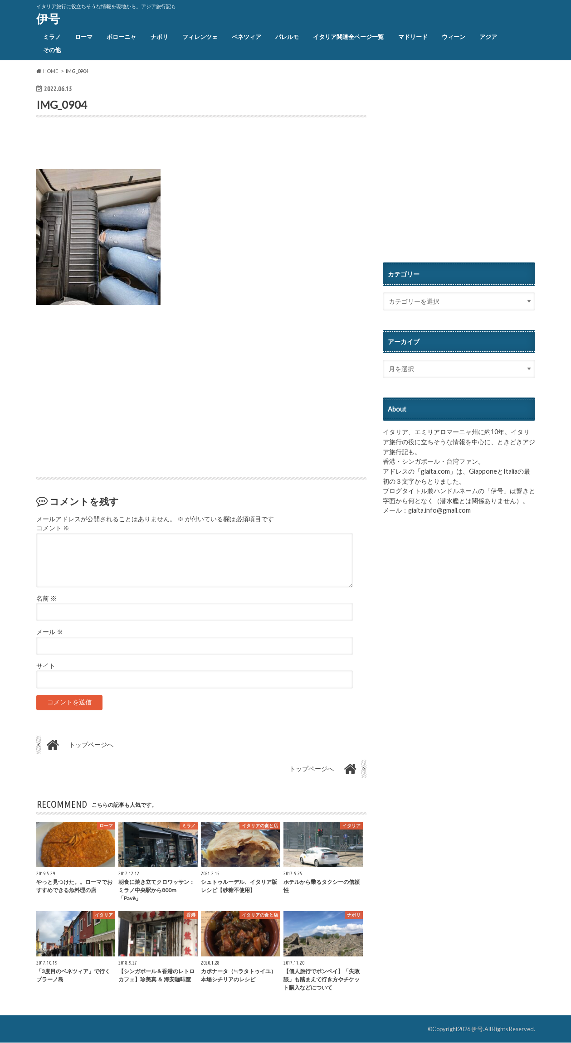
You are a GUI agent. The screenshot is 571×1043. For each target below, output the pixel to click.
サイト (45, 665)
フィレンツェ (200, 36)
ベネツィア (246, 36)
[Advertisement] (142, 145)
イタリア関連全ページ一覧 (348, 36)
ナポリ (159, 36)
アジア (488, 36)
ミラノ (52, 36)
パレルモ (287, 36)
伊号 (48, 18)
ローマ (84, 36)
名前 (46, 598)
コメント (52, 528)
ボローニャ (121, 36)
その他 (52, 49)
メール (49, 632)
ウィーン (453, 36)
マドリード (413, 36)
